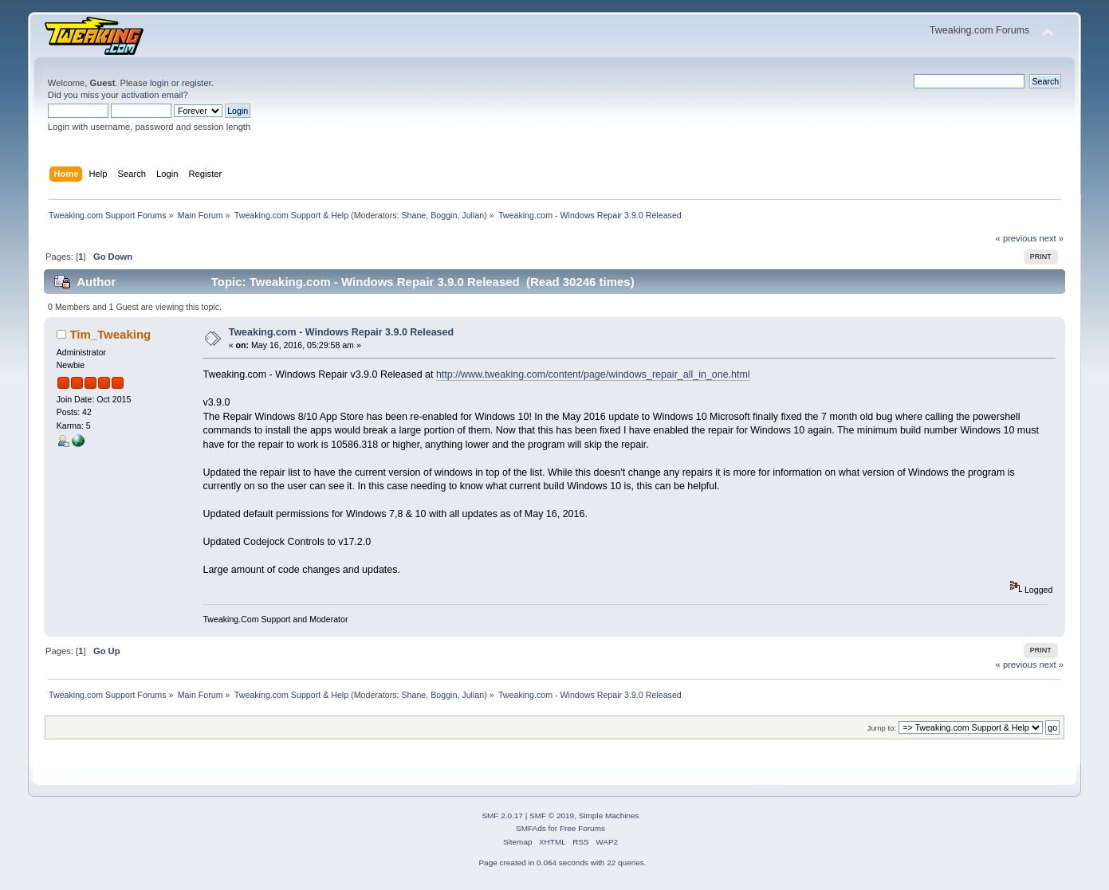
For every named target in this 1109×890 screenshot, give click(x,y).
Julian (473, 215)
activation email (152, 95)
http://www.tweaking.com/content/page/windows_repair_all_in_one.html (593, 374)
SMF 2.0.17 (502, 815)
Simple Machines (609, 815)
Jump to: (882, 727)
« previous (1016, 238)
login (159, 83)
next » (1051, 238)
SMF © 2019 (551, 815)
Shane (413, 215)
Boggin (444, 215)
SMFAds (531, 828)
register (196, 83)
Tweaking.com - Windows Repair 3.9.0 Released (341, 332)
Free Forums (582, 828)
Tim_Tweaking (110, 334)
